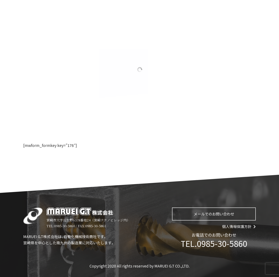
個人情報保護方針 (239, 226)
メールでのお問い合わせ (214, 214)
